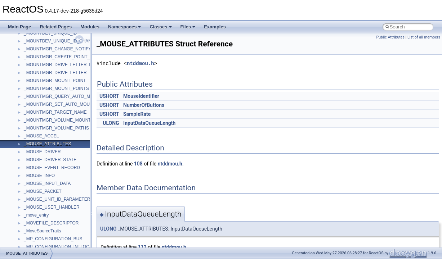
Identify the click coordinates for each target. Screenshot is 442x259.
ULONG (111, 123)
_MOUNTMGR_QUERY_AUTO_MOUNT (63, 96)
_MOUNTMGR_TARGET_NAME (55, 112)
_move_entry (36, 215)
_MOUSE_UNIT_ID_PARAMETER (57, 199)
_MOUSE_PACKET (42, 191)
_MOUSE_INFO (39, 175)
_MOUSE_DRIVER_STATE (50, 159)
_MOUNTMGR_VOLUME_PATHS (56, 128)
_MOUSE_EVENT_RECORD (52, 167)
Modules (89, 26)
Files (188, 26)
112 (142, 247)
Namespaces (124, 26)
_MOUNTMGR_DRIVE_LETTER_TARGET (65, 72)
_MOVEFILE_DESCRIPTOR (51, 223)
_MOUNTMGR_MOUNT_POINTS (56, 88)
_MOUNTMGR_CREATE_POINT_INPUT (63, 56)
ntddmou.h (140, 63)
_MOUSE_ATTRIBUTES (47, 143)
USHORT (109, 96)
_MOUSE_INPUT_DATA (47, 183)
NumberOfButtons (143, 105)
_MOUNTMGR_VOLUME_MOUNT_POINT (65, 120)
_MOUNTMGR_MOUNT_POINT (55, 80)
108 (138, 164)
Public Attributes (390, 37)
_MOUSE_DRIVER (42, 151)
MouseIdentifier (141, 96)
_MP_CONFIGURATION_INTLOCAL (59, 246)
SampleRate (137, 114)
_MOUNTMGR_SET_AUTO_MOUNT (59, 104)
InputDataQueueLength (149, 123)
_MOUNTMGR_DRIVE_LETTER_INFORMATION (71, 64)
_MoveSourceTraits (42, 230)
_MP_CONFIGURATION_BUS (53, 238)
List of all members (423, 37)
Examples (215, 26)
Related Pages (56, 26)
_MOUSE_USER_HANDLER (52, 207)
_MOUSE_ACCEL (41, 135)
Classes (160, 26)
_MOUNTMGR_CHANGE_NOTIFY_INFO (64, 48)
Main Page (19, 26)
